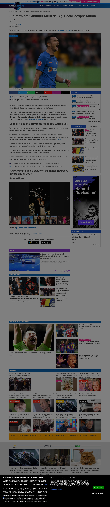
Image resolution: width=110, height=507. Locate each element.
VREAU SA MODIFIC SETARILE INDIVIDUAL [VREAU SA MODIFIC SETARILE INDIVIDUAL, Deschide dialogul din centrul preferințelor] (98, 492)
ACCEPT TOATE (98, 487)
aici (3, 497)
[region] (55, 491)
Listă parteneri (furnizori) (56, 489)
